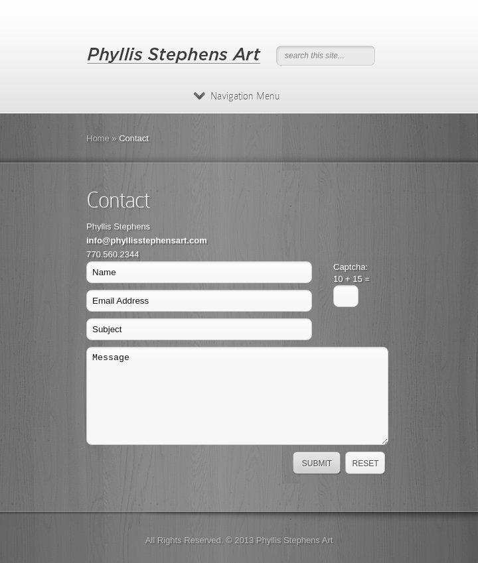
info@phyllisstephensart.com (146, 240)
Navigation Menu (236, 96)
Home (98, 138)
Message (237, 396)
